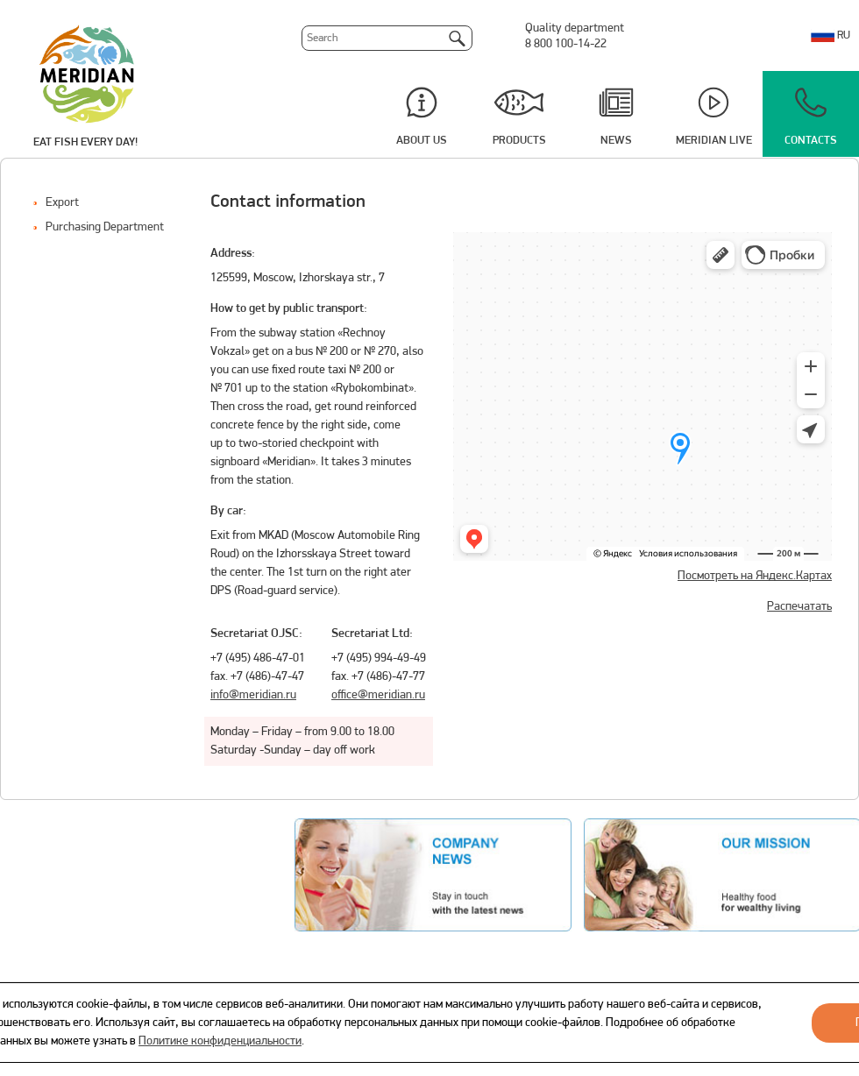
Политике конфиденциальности (220, 1041)
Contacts (810, 140)
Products (519, 140)
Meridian (87, 73)
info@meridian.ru (253, 695)
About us (421, 140)
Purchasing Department (105, 227)
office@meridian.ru (378, 695)
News (616, 140)
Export (62, 202)
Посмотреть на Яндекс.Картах (755, 576)
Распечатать (799, 606)
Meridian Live (714, 140)
